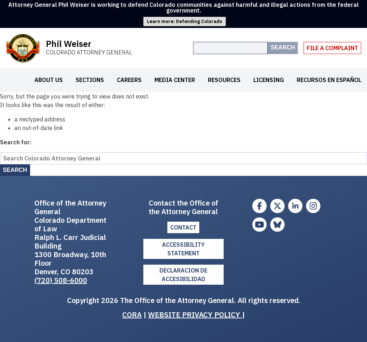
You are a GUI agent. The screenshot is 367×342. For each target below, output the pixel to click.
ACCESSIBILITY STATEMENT (183, 249)
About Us (48, 79)
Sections (90, 79)
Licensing (268, 79)
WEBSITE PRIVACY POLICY (195, 314)
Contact (183, 227)
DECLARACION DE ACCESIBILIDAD (183, 275)
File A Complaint (332, 48)
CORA (132, 314)
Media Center (174, 79)
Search (283, 47)
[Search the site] (230, 48)
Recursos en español (329, 79)
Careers (129, 79)
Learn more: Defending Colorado (184, 21)
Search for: (15, 142)
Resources (224, 79)
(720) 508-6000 (60, 280)
